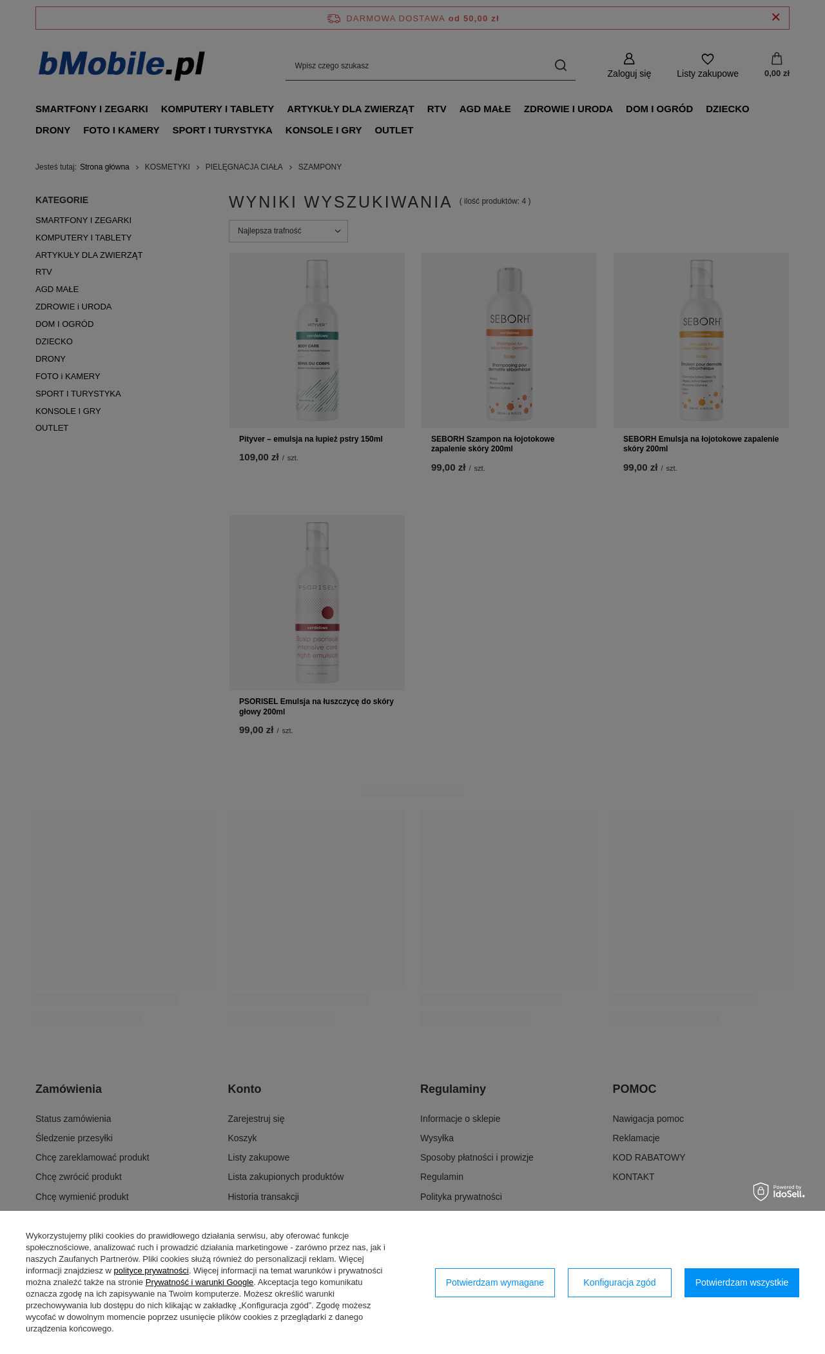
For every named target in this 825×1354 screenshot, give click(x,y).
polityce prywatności (151, 1270)
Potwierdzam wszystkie (742, 1282)
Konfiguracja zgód (619, 1282)
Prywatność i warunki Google (200, 1282)
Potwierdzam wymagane (495, 1282)
